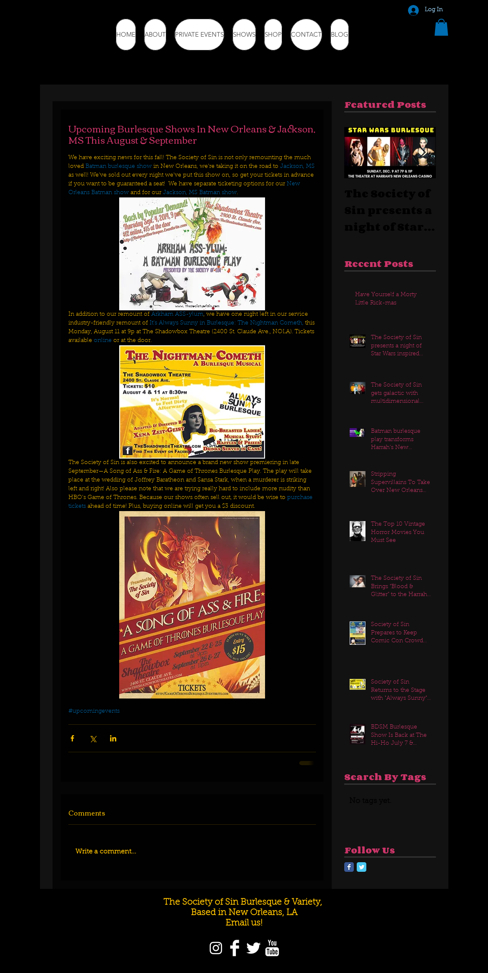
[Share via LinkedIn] (113, 738)
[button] (441, 27)
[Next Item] (422, 152)
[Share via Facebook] (72, 738)
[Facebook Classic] (349, 867)
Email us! (244, 923)
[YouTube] (272, 948)
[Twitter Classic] (361, 867)
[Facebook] (234, 948)
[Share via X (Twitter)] (93, 738)
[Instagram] (216, 948)
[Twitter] (253, 948)
